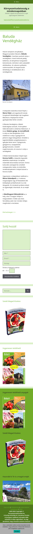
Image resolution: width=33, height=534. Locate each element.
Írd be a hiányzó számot (11, 268)
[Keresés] (27, 291)
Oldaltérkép (15, 507)
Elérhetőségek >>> (9, 212)
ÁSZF (21, 509)
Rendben (17, 531)
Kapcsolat (7, 507)
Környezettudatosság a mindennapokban (16, 10)
